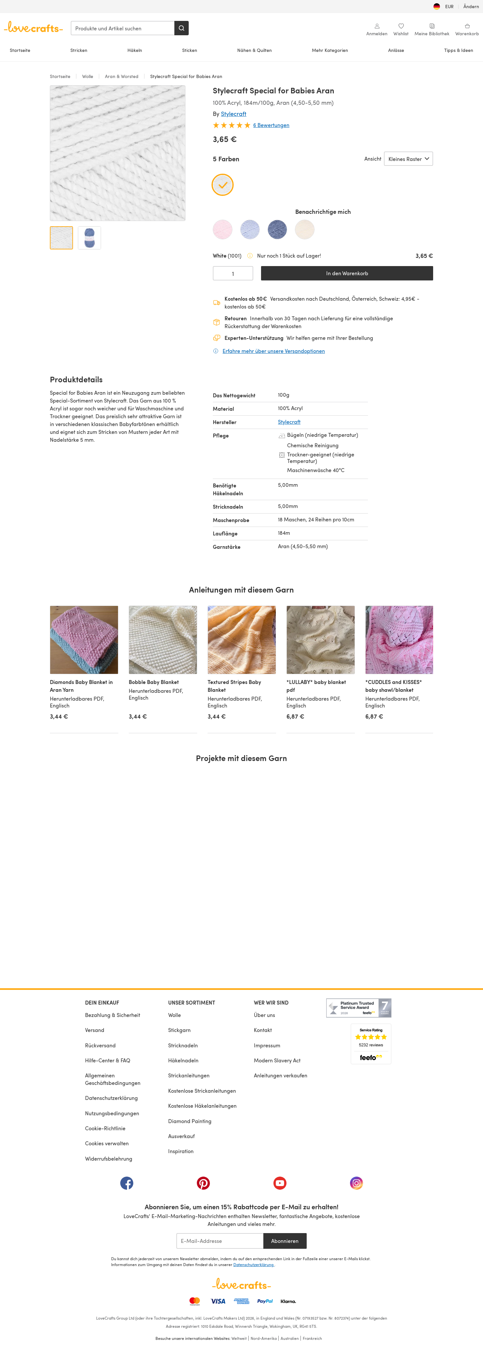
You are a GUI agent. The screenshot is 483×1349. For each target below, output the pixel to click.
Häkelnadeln (183, 1060)
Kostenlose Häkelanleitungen (202, 1105)
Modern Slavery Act (277, 1060)
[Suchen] (181, 28)
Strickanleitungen (189, 1075)
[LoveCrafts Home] (241, 1283)
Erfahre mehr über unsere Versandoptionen (274, 350)
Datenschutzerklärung (111, 1097)
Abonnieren (285, 1240)
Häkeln (134, 50)
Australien (290, 1338)
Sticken (189, 50)
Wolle (88, 76)
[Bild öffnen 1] (61, 237)
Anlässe (396, 50)
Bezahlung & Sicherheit (112, 1014)
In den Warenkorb (347, 273)
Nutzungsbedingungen (112, 1113)
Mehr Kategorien (330, 50)
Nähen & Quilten (254, 50)
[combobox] (123, 28)
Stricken (78, 50)
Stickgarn (179, 1029)
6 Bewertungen (271, 124)
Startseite (20, 50)
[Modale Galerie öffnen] (117, 153)
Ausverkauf (181, 1136)
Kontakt (263, 1029)
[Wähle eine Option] (408, 158)
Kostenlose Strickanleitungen (202, 1090)
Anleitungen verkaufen (280, 1075)
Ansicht (372, 158)
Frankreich (312, 1338)
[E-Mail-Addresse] (219, 1241)
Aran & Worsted (122, 76)
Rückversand (100, 1045)
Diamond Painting (190, 1121)
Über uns (264, 1014)
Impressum (267, 1045)
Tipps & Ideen (458, 50)
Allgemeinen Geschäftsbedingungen (112, 1079)
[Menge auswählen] (233, 273)
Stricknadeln (183, 1045)
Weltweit (239, 1338)
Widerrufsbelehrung (108, 1158)
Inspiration (181, 1151)
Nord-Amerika (264, 1338)
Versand (94, 1029)
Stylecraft (233, 113)
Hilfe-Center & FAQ (107, 1060)
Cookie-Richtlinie (105, 1128)
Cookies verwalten (107, 1143)
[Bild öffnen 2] (89, 237)
